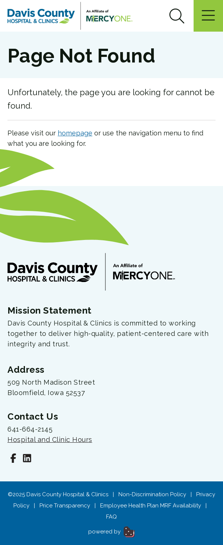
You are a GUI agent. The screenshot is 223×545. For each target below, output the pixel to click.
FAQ (111, 516)
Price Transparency (64, 505)
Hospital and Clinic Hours (49, 439)
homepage (75, 133)
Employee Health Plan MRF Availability (150, 505)
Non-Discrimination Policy (152, 494)
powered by (111, 531)
